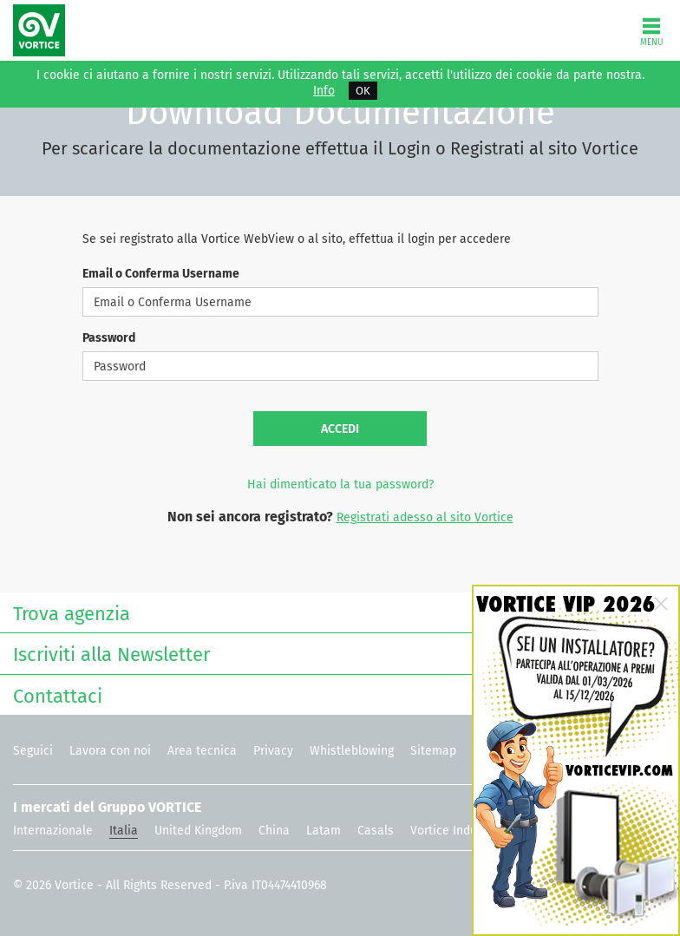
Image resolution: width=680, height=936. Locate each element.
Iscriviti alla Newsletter (335, 652)
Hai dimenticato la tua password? (340, 484)
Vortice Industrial (458, 830)
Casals (375, 830)
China (274, 830)
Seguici (33, 750)
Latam (323, 830)
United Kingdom (198, 830)
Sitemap (433, 750)
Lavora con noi (110, 750)
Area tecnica (202, 750)
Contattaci (335, 694)
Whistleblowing (352, 750)
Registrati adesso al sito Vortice (425, 517)
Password (108, 338)
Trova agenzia (335, 612)
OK (363, 90)
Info (324, 91)
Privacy (273, 750)
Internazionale (53, 830)
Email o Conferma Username (160, 273)
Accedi (340, 429)
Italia (123, 830)
